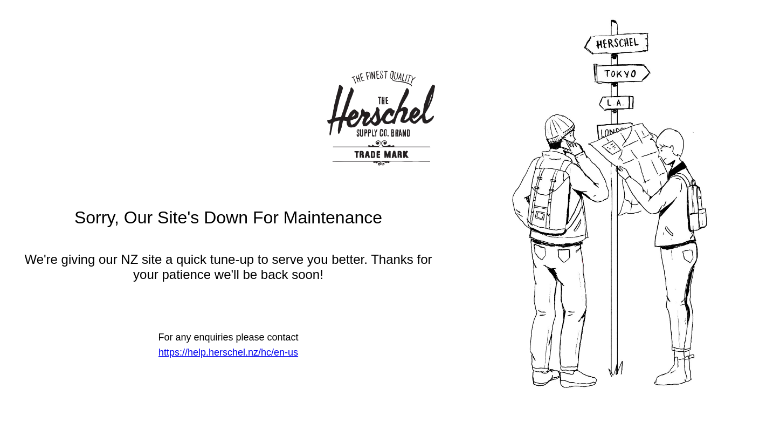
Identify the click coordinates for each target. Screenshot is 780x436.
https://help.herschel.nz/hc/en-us (228, 352)
